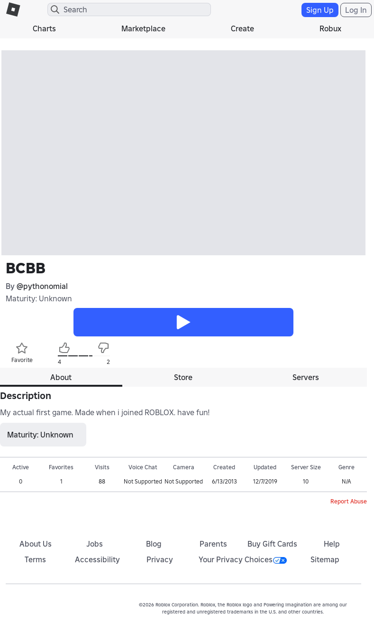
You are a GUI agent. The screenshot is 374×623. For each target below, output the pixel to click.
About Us (35, 544)
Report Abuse (348, 501)
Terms (35, 559)
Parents (213, 544)
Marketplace (143, 28)
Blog (154, 544)
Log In (356, 10)
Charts (44, 28)
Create (242, 28)
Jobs (94, 544)
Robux (330, 28)
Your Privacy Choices (243, 559)
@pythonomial (42, 286)
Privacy (159, 559)
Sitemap (324, 559)
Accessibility (97, 559)
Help (332, 544)
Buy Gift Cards (272, 544)
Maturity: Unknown (39, 298)
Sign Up (320, 10)
